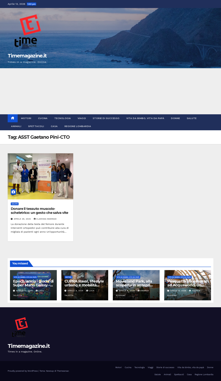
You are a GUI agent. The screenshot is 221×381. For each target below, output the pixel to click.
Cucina (43, 118)
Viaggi (82, 118)
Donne (175, 118)
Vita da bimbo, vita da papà (145, 118)
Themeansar (63, 371)
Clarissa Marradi (45, 219)
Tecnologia (62, 118)
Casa (54, 126)
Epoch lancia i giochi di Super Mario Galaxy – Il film (33, 285)
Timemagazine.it (27, 56)
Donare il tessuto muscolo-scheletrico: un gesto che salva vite (39, 211)
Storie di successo (106, 118)
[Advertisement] (110, 91)
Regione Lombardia (77, 126)
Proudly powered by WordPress (23, 371)
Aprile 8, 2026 (76, 291)
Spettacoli (36, 126)
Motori (26, 118)
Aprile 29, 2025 (23, 219)
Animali (16, 126)
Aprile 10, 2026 (25, 291)
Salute (192, 118)
